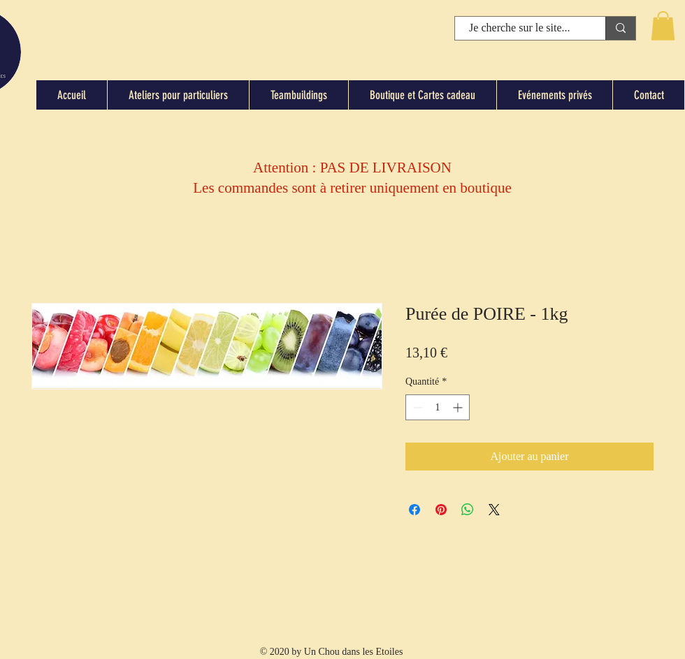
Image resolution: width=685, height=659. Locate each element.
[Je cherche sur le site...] (519, 28)
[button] (663, 25)
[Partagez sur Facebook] (414, 509)
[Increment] (459, 407)
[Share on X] (494, 509)
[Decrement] (416, 407)
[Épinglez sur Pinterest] (441, 509)
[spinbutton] (437, 407)
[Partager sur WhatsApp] (467, 509)
